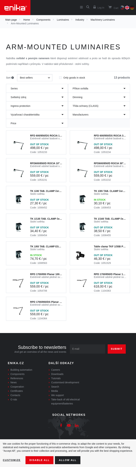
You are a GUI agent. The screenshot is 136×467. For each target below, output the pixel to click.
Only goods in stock (72, 76)
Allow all (67, 460)
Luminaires (63, 19)
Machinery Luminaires (103, 19)
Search (55, 386)
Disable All (39, 460)
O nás (13, 399)
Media (54, 391)
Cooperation (17, 386)
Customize (12, 460)
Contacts (15, 395)
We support (57, 395)
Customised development (65, 382)
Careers (55, 369)
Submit (117, 348)
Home (26, 19)
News (13, 382)
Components (43, 19)
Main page (11, 19)
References (16, 378)
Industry (79, 19)
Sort (10, 77)
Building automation (21, 369)
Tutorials (56, 378)
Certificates (16, 391)
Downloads (57, 374)
